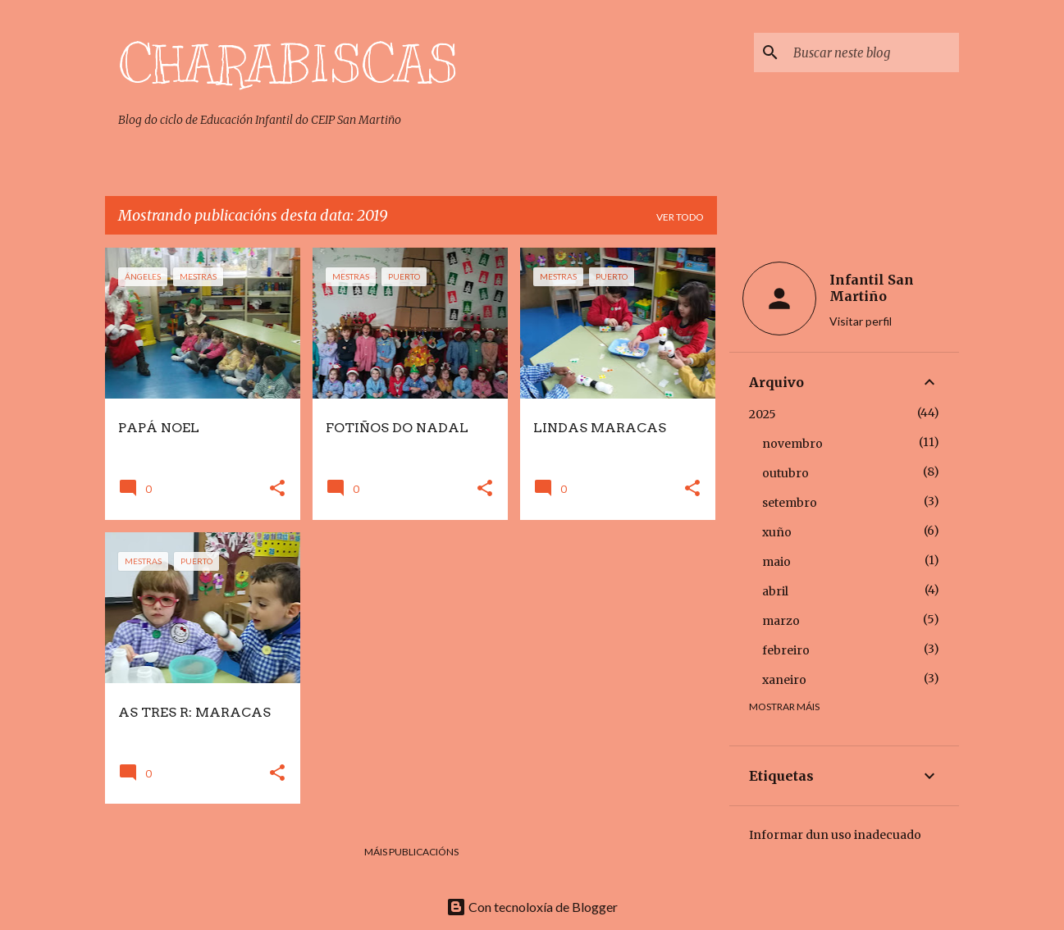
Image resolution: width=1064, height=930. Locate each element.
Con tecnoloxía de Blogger (532, 906)
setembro (789, 502)
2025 (762, 414)
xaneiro (784, 679)
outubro (785, 473)
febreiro (786, 650)
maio (776, 561)
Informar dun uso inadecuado (835, 834)
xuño (777, 532)
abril (775, 591)
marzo (781, 620)
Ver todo (680, 217)
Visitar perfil (860, 321)
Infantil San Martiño (871, 287)
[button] (277, 489)
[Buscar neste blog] (873, 52)
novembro (792, 443)
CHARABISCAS (288, 65)
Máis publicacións (411, 852)
